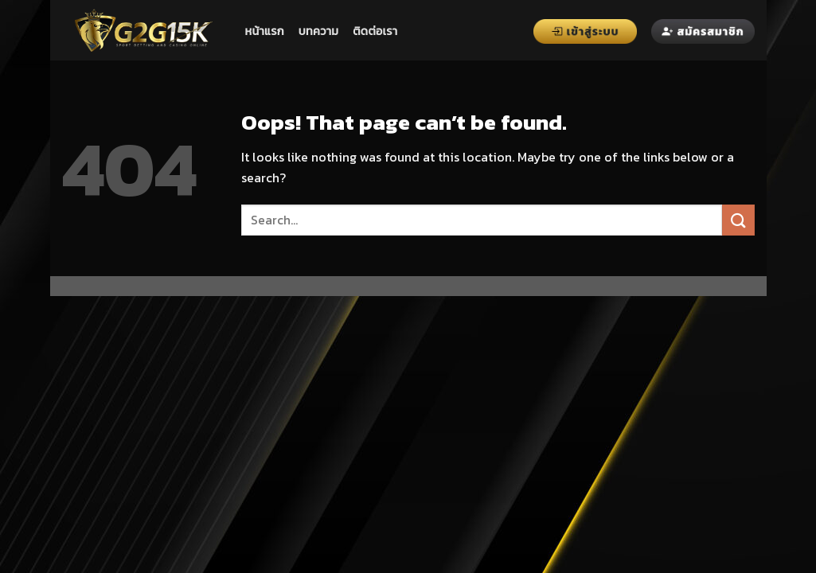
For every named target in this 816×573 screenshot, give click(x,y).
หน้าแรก (264, 31)
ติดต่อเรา (375, 31)
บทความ (318, 31)
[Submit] (738, 220)
